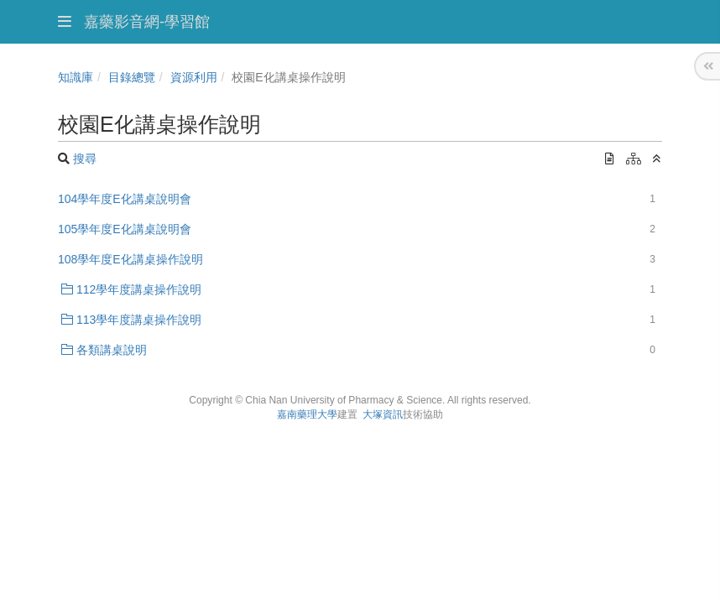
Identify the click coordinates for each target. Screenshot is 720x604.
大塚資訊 (383, 414)
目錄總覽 (131, 77)
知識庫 (75, 77)
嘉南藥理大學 (307, 414)
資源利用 (193, 77)
